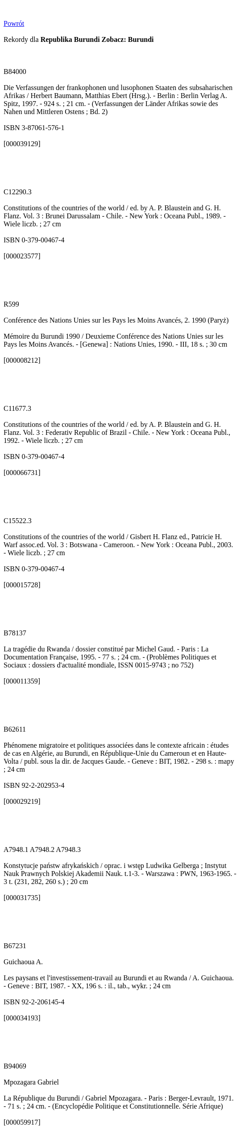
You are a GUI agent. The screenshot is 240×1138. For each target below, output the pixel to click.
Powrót (14, 23)
